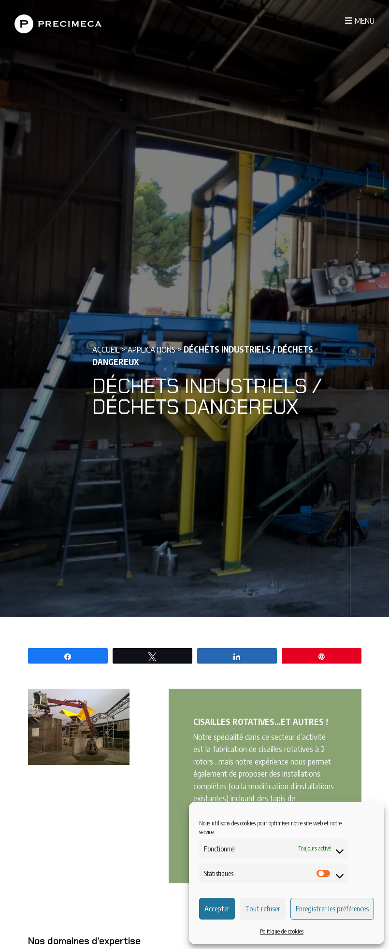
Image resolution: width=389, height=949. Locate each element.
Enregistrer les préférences (332, 908)
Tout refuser (262, 908)
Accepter (217, 908)
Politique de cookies (281, 931)
